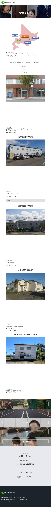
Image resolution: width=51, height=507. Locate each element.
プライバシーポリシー (13, 501)
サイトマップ (4, 501)
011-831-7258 (27, 465)
